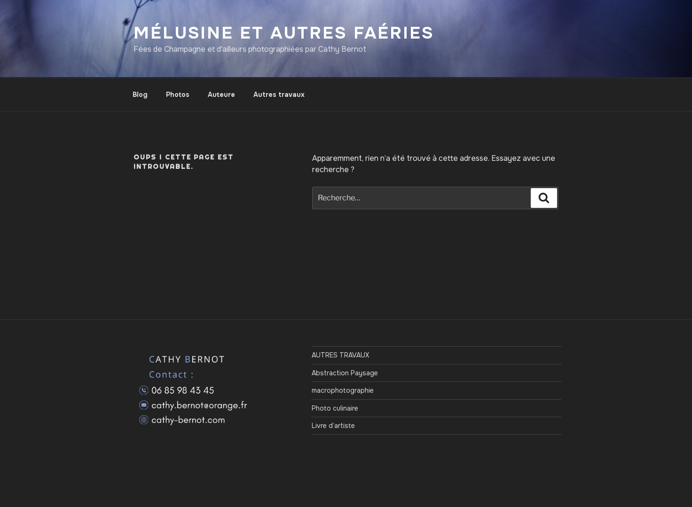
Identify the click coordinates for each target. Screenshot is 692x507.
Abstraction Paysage (345, 373)
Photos (177, 94)
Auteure (221, 94)
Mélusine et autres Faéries (284, 33)
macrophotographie (343, 390)
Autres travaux (279, 94)
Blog (140, 94)
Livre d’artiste (333, 425)
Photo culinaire (335, 408)
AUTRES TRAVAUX (340, 355)
